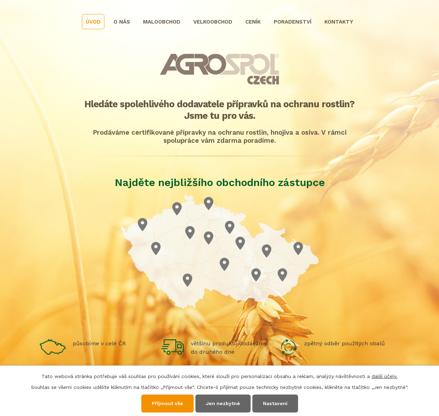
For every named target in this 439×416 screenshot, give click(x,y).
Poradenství (292, 22)
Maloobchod (161, 22)
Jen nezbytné (223, 403)
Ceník (253, 22)
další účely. (385, 376)
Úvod (93, 22)
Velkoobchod (212, 22)
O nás (122, 22)
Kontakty (338, 22)
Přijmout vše (167, 403)
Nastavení (275, 403)
